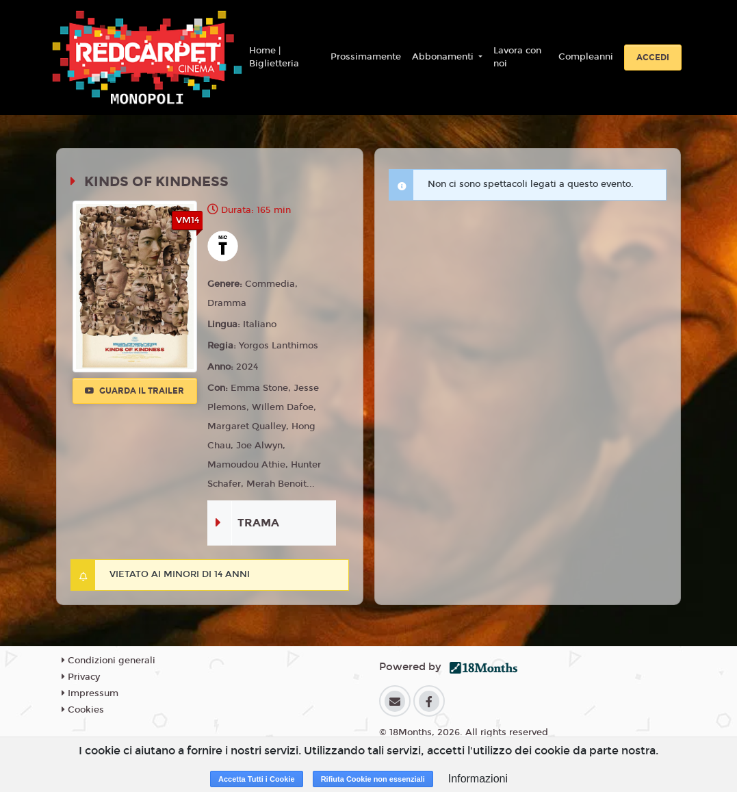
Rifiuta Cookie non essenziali (373, 779)
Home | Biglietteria (274, 57)
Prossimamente (366, 56)
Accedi (652, 57)
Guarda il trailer (134, 391)
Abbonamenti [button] (444, 56)
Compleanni (585, 56)
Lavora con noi (517, 57)
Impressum (90, 693)
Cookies (83, 709)
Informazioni (478, 778)
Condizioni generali (108, 660)
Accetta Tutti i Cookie (256, 779)
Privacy (81, 677)
